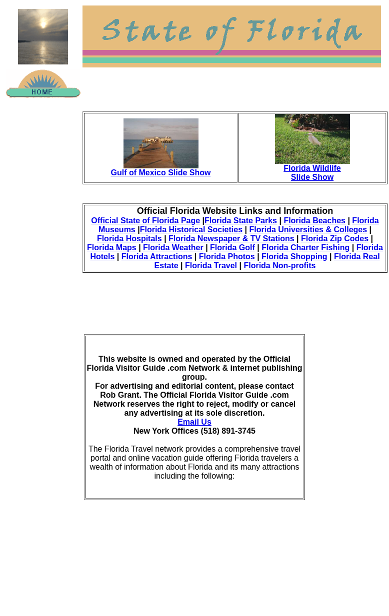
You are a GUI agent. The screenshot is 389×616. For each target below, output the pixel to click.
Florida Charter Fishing (306, 247)
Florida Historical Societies (191, 229)
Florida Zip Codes (334, 238)
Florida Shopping (295, 256)
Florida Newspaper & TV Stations (231, 238)
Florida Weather (173, 247)
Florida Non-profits (280, 265)
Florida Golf (232, 247)
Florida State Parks (240, 220)
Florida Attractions (157, 256)
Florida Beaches (315, 220)
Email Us (195, 422)
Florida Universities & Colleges (308, 229)
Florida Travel (211, 265)
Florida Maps (111, 247)
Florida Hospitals (129, 238)
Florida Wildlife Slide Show (312, 172)
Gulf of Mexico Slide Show (161, 172)
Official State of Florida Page (145, 220)
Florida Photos (227, 256)
